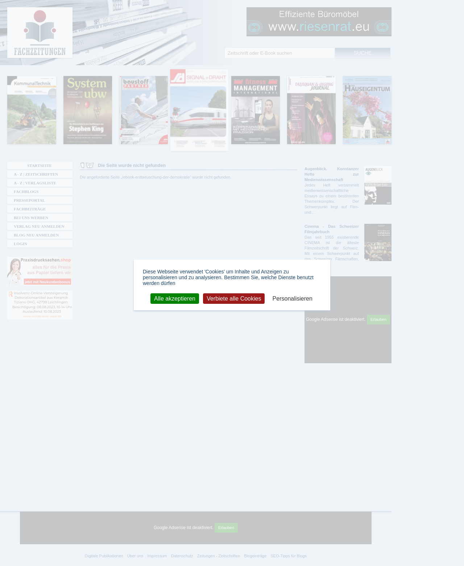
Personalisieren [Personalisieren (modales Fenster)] (292, 298)
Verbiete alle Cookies (234, 298)
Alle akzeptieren (174, 298)
